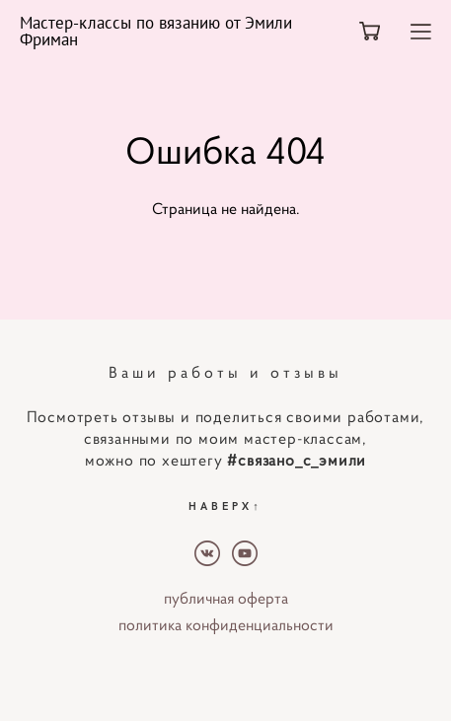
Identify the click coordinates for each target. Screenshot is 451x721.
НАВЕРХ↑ (225, 505)
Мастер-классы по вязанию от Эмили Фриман (156, 31)
